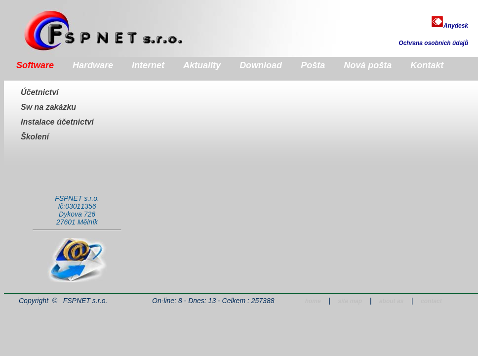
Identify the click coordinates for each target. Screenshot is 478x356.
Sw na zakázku (48, 107)
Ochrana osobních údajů (433, 43)
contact (431, 301)
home (313, 301)
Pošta (313, 65)
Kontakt (426, 65)
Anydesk (449, 25)
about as (391, 301)
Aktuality (202, 65)
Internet (148, 65)
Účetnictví (39, 92)
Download (260, 65)
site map (350, 301)
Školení (35, 137)
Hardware (93, 65)
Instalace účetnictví (57, 122)
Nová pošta (368, 65)
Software (35, 65)
